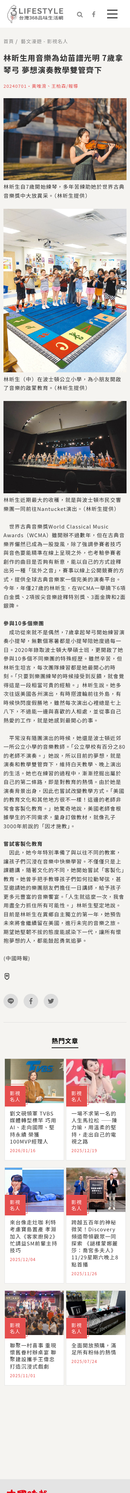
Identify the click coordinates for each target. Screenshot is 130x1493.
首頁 (8, 41)
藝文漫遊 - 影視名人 (44, 41)
